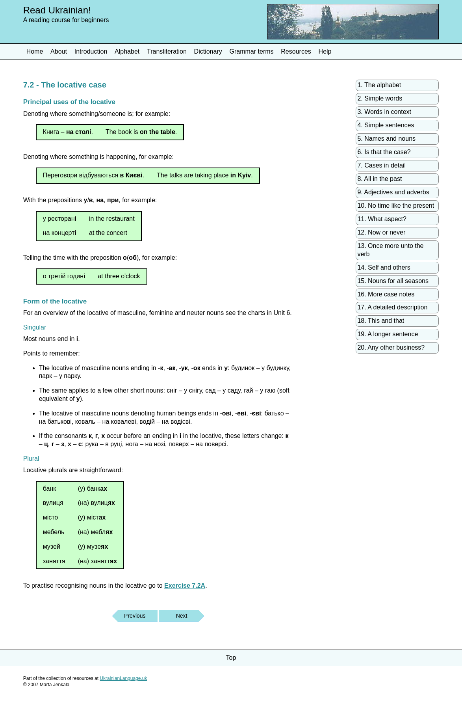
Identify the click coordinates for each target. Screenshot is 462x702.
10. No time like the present (395, 205)
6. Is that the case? (383, 152)
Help (325, 51)
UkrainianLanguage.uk (123, 678)
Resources (296, 51)
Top (231, 657)
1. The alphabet (379, 85)
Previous (134, 616)
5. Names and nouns (386, 138)
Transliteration (167, 51)
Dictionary (208, 51)
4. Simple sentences (385, 125)
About (58, 51)
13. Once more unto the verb (390, 249)
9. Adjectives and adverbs (393, 192)
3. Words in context (384, 111)
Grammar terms (252, 51)
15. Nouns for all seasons (393, 280)
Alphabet (127, 51)
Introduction (91, 51)
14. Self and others (383, 267)
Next (181, 616)
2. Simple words (379, 98)
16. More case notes (385, 294)
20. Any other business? (391, 347)
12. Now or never (381, 232)
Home (34, 51)
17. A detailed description (392, 307)
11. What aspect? (381, 219)
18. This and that (380, 320)
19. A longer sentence (387, 334)
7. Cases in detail (381, 165)
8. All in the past (379, 178)
